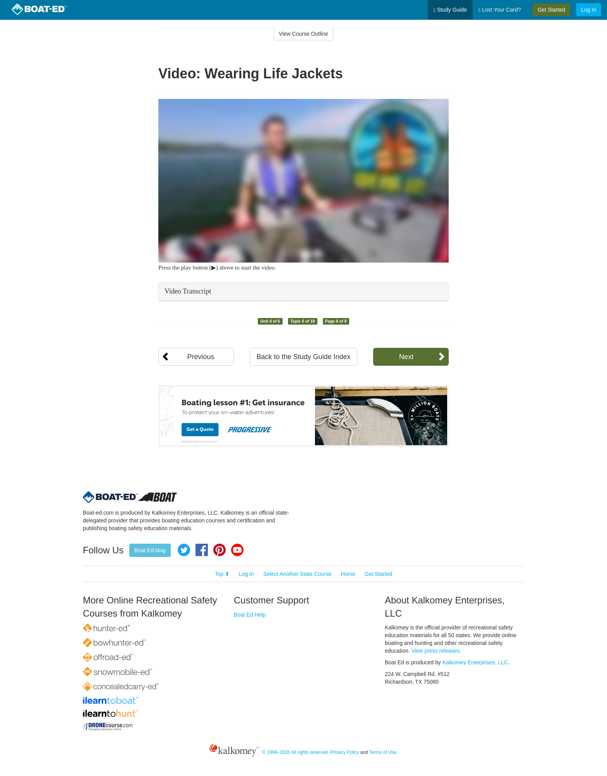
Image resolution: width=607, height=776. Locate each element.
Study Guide (450, 10)
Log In (588, 10)
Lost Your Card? (499, 10)
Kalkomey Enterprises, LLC (475, 662)
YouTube (237, 550)
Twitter (184, 550)
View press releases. (436, 651)
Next (406, 357)
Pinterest (219, 550)
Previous (200, 357)
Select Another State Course (297, 574)
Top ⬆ (222, 574)
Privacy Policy (344, 752)
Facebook (201, 550)
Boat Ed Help (250, 615)
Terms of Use (382, 752)
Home (348, 574)
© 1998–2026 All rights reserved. (295, 752)
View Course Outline (303, 34)
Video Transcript (188, 291)
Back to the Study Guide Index (303, 357)
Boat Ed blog (149, 550)
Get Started (551, 10)
